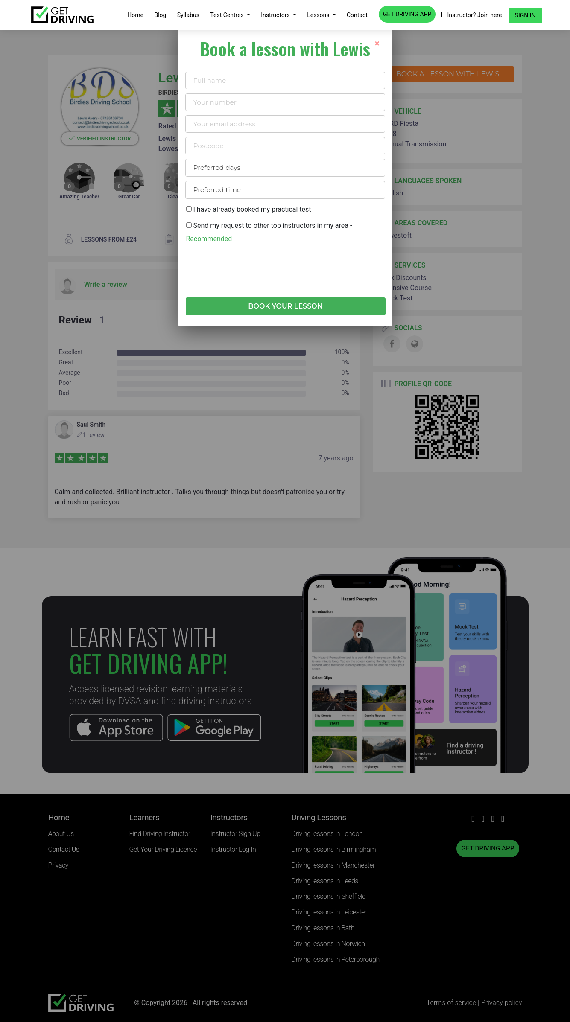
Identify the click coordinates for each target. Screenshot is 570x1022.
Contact (357, 15)
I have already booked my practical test (248, 209)
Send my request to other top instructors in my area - (269, 231)
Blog (160, 15)
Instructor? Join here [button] (474, 15)
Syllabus (188, 15)
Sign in (525, 15)
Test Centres (227, 15)
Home (135, 15)
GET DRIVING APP (407, 14)
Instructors (276, 15)
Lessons (319, 15)
